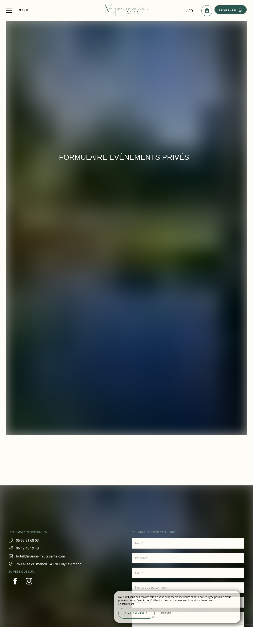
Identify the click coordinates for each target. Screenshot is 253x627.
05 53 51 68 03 (30, 540)
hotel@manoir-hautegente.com (43, 556)
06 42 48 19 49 (30, 548)
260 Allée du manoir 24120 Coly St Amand (51, 564)
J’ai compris (136, 613)
